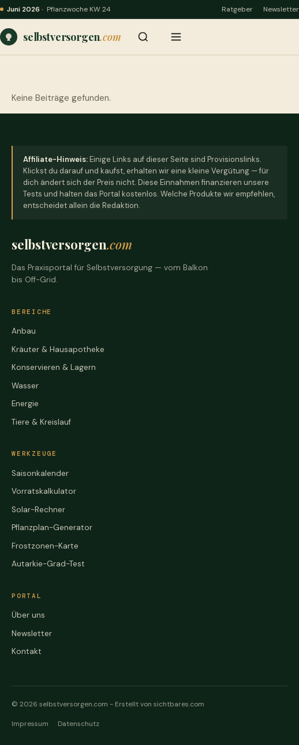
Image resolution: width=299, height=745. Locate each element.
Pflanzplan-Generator (52, 527)
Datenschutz (78, 723)
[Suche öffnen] (143, 37)
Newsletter (281, 9)
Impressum (30, 723)
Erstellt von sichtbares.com (159, 704)
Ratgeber (237, 9)
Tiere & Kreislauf (41, 422)
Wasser (25, 386)
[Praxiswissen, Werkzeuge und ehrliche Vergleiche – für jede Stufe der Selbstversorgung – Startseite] (60, 37)
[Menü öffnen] (176, 37)
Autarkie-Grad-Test (48, 564)
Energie (25, 404)
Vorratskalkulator (44, 491)
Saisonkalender (40, 473)
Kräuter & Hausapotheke (58, 349)
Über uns (28, 615)
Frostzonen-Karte (45, 546)
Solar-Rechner (38, 510)
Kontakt (27, 651)
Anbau (24, 331)
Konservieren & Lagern (54, 367)
